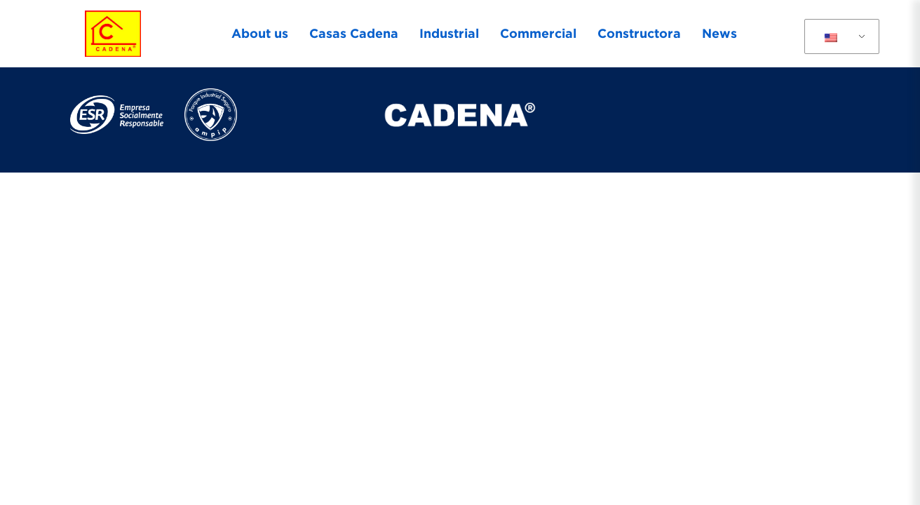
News (719, 33)
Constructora (639, 33)
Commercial (538, 33)
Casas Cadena (353, 33)
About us (259, 33)
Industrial (449, 33)
